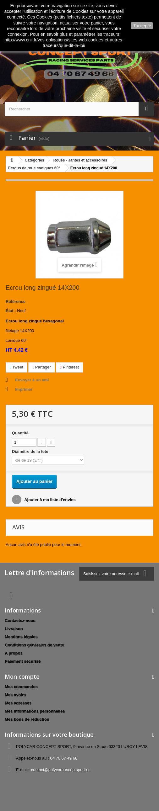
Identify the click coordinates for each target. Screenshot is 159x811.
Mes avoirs (15, 694)
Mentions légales (21, 636)
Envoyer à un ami (32, 380)
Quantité (20, 433)
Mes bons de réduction (27, 719)
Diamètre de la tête (30, 451)
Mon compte (22, 676)
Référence (15, 301)
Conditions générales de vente (34, 645)
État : (11, 310)
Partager (41, 367)
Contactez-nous (20, 620)
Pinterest (69, 367)
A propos (14, 653)
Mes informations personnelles (35, 711)
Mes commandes (21, 686)
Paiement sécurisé (23, 661)
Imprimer (24, 389)
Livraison (14, 628)
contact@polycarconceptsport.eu (61, 769)
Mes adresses (18, 703)
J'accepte (142, 25)
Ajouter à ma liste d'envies (49, 499)
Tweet (16, 367)
